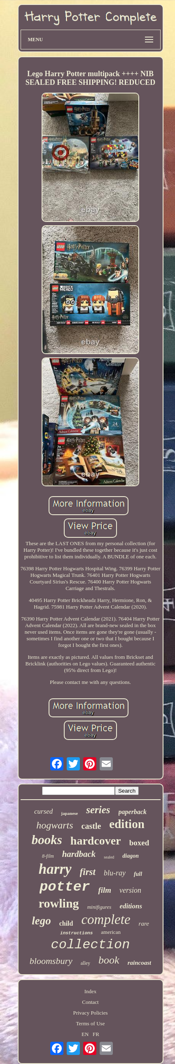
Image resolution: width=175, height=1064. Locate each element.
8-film (48, 856)
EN (85, 1034)
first (88, 872)
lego (41, 921)
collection (90, 944)
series (98, 809)
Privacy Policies (90, 1013)
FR (96, 1034)
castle (91, 826)
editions (130, 906)
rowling (59, 903)
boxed (139, 842)
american (111, 932)
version (130, 890)
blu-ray (115, 873)
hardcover (95, 840)
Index (90, 991)
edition (126, 824)
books (47, 840)
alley (85, 963)
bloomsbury (51, 961)
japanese (69, 813)
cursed (43, 811)
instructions (76, 933)
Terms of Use (90, 1023)
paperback (133, 811)
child (66, 923)
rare (144, 923)
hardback (79, 854)
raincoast (140, 962)
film (104, 890)
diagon (130, 856)
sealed (109, 857)
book (108, 960)
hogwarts (54, 825)
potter (65, 887)
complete (105, 919)
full (138, 874)
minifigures (99, 907)
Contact (90, 1002)
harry (55, 869)
